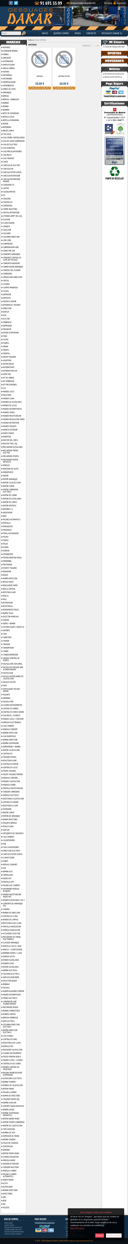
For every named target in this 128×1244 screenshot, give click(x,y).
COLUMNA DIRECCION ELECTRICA (11, 1025)
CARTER (6, 188)
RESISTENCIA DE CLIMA (12, 1042)
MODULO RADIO (9, 1160)
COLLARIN (6, 233)
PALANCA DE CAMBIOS (11, 885)
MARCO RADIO (8, 433)
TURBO (5, 651)
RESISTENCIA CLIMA (10, 805)
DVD (4, 315)
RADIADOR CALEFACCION (12, 1049)
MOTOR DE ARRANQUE (11, 816)
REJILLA (6, 595)
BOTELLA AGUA (8, 116)
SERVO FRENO (8, 1179)
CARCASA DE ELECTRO (11, 165)
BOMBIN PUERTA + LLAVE (12, 953)
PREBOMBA (7, 561)
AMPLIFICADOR (9, 64)
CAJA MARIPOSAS (9, 736)
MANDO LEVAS (8, 963)
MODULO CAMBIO (9, 1170)
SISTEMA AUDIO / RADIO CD (13, 627)
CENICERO (7, 198)
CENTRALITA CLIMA (10, 916)
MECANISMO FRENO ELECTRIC (10, 451)
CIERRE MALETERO (10, 209)
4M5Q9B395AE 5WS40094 (13, 833)
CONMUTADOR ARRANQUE (13, 266)
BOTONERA (7, 127)
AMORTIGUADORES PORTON (13, 991)
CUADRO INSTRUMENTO (12, 1053)
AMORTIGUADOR (9, 82)
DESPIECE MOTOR (9, 301)
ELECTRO (6, 318)
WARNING (6, 698)
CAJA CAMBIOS (8, 725)
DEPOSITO (7, 298)
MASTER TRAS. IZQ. (10, 443)
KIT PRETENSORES (10, 384)
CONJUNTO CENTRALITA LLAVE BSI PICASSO (12, 258)
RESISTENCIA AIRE (10, 760)
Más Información (77, 1228)
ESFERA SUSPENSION (11, 332)
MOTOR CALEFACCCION (12, 482)
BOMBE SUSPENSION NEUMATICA (11, 1114)
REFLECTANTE (8, 581)
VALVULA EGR (8, 673)
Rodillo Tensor (8, 613)
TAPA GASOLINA (9, 1129)
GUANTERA (7, 360)
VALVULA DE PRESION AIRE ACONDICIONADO (13, 668)
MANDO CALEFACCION (11, 781)
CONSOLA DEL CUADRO (11, 270)
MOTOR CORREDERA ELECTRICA (10, 490)
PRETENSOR (7, 564)
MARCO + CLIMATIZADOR (12, 949)
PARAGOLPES (8, 526)
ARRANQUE (7, 92)
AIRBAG (6, 54)
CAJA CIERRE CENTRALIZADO (14, 137)
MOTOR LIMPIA (8, 812)
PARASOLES (7, 529)
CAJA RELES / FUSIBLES (11, 715)
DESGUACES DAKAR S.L (112, 33)
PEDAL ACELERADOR (10, 533)
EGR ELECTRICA (9, 1021)
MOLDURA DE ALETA (10, 468)
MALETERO (7, 395)
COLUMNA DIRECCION (11, 236)
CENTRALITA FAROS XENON (13, 712)
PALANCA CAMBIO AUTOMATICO (9, 1175)
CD (4, 195)
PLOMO (5, 547)
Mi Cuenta (108, 3)
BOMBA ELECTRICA (10, 970)
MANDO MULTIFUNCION (12, 415)
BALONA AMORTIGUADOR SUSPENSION (12, 1073)
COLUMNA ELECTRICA (11, 973)
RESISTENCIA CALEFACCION (13, 798)
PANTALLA (7, 523)
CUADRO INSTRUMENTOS (12, 705)
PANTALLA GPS (8, 881)
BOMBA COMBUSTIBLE (11, 1010)
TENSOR (6, 640)
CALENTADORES (9, 840)
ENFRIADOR (7, 325)
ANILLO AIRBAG (9, 68)
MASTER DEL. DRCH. (10, 440)
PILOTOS (6, 1207)
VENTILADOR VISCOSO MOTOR (11, 690)
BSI (4, 1204)
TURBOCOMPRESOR (10, 654)
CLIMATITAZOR (8, 857)
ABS (4, 1197)
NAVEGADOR (7, 512)
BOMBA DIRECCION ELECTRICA (10, 1031)
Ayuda (78, 33)
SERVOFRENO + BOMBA (11, 746)
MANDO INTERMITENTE (12, 994)
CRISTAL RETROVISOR (11, 212)
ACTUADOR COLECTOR (11, 933)
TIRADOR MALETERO (11, 1167)
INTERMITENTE (8, 367)
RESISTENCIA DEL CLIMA (12, 923)
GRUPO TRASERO (9, 356)
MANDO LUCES (8, 391)
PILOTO (5, 536)
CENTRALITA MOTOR (10, 764)
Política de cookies (12, 1234)
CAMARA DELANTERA (11, 1156)
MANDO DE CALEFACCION (13, 1085)
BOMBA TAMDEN (9, 1081)
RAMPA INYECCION (10, 578)
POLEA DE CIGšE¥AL (10, 1143)
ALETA (5, 1183)
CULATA (6, 291)
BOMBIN (6, 109)
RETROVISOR (8, 602)
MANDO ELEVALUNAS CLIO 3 (14, 900)
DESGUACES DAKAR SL (113, 77)
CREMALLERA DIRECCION (12, 277)
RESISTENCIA (8, 606)
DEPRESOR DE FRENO (11, 1136)
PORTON (6, 550)
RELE (5, 599)
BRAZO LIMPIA (8, 130)
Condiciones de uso (13, 1230)
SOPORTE (6, 630)
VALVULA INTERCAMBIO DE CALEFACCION (13, 677)
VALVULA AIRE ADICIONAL (12, 663)
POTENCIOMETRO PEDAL (12, 557)
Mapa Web (8, 1223)
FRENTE (6, 350)
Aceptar (99, 1235)
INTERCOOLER (8, 363)
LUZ (4, 388)
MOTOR (5, 475)
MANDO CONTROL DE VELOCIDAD (11, 1068)
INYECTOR (7, 374)
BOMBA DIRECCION (10, 739)
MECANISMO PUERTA (11, 456)
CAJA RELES (7, 154)
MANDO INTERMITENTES (12, 408)
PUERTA (6, 343)
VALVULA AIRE (8, 701)
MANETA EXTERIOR (10, 429)
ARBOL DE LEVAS (9, 89)
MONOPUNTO (8, 472)
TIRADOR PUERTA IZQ (11, 1099)
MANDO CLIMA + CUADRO (13, 1060)
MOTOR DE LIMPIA (10, 502)
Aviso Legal (9, 1225)
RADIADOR (7, 571)
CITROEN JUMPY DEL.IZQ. (12, 216)
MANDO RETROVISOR (11, 422)
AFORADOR (7, 809)
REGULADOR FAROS (10, 585)
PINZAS (5, 540)
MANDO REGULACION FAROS (14, 419)
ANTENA (6, 71)
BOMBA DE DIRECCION (11, 912)
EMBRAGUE (7, 322)
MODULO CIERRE (9, 784)
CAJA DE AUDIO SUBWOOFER (14, 141)
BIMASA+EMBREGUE (10, 1017)
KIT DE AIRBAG (8, 377)
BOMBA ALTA (8, 871)
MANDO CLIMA (8, 398)
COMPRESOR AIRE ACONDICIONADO (10, 1002)
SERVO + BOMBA (9, 623)
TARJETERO (7, 637)
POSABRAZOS (8, 554)
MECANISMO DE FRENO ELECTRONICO (12, 938)
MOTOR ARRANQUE (10, 479)
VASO (5, 685)
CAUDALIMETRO (9, 191)
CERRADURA (7, 205)
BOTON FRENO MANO (11, 1153)
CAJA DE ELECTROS (10, 144)
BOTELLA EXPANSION (11, 120)
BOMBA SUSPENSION (11, 743)
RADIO (5, 575)
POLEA (5, 543)
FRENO (5, 346)
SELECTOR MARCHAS (11, 616)
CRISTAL (6, 280)
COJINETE (6, 226)
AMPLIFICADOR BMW (11, 977)
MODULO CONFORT (10, 729)
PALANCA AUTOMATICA (11, 519)
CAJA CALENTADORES (11, 847)
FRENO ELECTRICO (10, 998)
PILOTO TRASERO (9, 770)
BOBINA (6, 102)
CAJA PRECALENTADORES (12, 151)
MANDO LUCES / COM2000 (13, 718)
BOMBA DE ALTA (9, 1132)
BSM (4, 1200)
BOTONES (6, 1149)
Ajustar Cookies (114, 1235)
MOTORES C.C (8, 509)
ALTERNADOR (8, 61)
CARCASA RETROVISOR (11, 175)
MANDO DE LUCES (10, 405)
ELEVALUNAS (8, 1186)
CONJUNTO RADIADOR (11, 263)
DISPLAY (6, 311)
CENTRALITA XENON (10, 802)
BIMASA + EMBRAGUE (11, 99)
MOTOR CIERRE (8, 486)
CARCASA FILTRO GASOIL (12, 172)
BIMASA (6, 96)
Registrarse (121, 3)
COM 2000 (7, 240)
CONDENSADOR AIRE (11, 247)
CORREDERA (7, 273)
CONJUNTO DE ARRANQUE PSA (13, 904)
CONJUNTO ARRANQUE (11, 254)
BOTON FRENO (8, 1088)
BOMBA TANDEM (9, 1139)
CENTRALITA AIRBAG (10, 708)
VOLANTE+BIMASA (10, 822)
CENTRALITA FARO (10, 1039)
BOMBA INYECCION (10, 732)
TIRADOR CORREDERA (11, 791)
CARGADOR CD (8, 184)
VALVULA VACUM (9, 682)
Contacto (91, 33)
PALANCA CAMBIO (9, 1092)
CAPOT (5, 161)
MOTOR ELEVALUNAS (11, 966)
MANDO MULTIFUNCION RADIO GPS (12, 895)
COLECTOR (7, 229)
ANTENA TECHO (64, 76)
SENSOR (6, 620)
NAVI (5, 516)
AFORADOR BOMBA (10, 50)
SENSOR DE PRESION (11, 1163)
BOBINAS (6, 984)
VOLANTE (6, 694)
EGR (4, 843)
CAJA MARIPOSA (9, 148)
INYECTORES (7, 1193)
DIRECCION (7, 308)
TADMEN (6, 909)
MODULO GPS (8, 1046)
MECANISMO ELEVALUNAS (13, 447)
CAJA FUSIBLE (8, 1035)
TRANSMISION (8, 647)
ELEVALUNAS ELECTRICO (12, 1078)
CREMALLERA (8, 875)
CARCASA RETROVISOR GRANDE (11, 180)
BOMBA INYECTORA (10, 1190)
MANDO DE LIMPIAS (10, 919)
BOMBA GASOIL (8, 1109)
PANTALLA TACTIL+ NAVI (12, 946)
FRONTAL (6, 353)
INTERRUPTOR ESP (10, 370)
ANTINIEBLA (7, 75)
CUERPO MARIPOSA (10, 287)
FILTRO (5, 339)
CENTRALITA (7, 202)
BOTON (5, 123)
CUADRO (6, 284)
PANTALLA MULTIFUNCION (13, 788)
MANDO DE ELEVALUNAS (12, 402)
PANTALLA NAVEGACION (12, 926)
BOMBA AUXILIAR (9, 1102)
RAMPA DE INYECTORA (11, 1095)
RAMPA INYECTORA (10, 819)
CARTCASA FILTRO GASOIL (12, 854)
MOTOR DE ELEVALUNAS (12, 498)
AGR (4, 868)
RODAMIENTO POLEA (11, 609)
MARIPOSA (7, 436)
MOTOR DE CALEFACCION (12, 1125)
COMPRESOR (8, 243)
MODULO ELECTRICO (11, 795)
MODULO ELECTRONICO (12, 722)
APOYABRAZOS (8, 85)
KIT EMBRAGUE (8, 381)
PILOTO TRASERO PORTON (13, 774)
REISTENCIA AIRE (9, 592)
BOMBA (6, 106)
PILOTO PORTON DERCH (12, 1056)
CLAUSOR (6, 219)
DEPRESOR (7, 294)
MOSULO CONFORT (10, 864)
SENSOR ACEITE (9, 956)
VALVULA (6, 987)
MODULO (6, 465)
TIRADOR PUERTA (9, 757)
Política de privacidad (14, 1232)
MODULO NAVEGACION (11, 930)
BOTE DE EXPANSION (11, 113)
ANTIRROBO (7, 78)
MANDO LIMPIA (9, 412)
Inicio (45, 33)
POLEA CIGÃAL (8, 826)
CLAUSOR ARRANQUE (11, 942)
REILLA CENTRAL (9, 588)
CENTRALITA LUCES (10, 767)
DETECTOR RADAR (10, 980)
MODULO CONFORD (10, 777)
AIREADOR (7, 57)
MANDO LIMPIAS (9, 1014)
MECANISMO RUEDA (10, 1007)
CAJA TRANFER (8, 158)
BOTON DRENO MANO (11, 1118)
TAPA (5, 633)
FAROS (5, 861)
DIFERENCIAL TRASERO (11, 304)
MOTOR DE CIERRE (10, 495)
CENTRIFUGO (8, 1146)
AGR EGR (6, 829)
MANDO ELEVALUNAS (11, 960)
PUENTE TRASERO (10, 568)
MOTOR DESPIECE (9, 505)
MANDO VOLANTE (9, 426)
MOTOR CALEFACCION (11, 750)
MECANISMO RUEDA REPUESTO (10, 460)
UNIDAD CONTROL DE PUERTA (11, 659)
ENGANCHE (7, 329)
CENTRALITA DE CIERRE (12, 1063)
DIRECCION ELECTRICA (11, 850)
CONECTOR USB (9, 250)
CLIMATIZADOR (8, 223)
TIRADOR (6, 644)
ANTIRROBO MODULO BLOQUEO (11, 889)
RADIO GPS (7, 878)
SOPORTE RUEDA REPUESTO (13, 1106)
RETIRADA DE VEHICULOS (114, 74)
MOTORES (6, 47)
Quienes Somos (61, 33)
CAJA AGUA (7, 134)
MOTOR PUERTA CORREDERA (13, 1122)
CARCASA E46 (8, 168)
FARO (5, 336)
